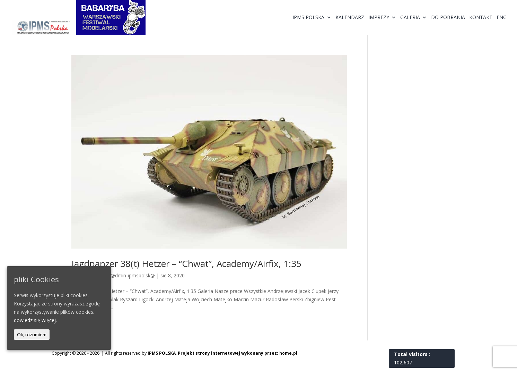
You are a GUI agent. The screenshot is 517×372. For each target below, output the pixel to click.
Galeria (410, 17)
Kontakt (480, 17)
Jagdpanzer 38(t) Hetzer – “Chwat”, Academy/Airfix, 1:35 (186, 263)
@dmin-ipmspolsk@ (133, 275)
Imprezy (378, 17)
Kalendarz (349, 17)
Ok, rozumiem (31, 334)
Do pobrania (448, 17)
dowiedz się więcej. (35, 320)
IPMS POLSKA (162, 353)
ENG (502, 17)
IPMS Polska (308, 17)
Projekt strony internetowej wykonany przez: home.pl (237, 353)
